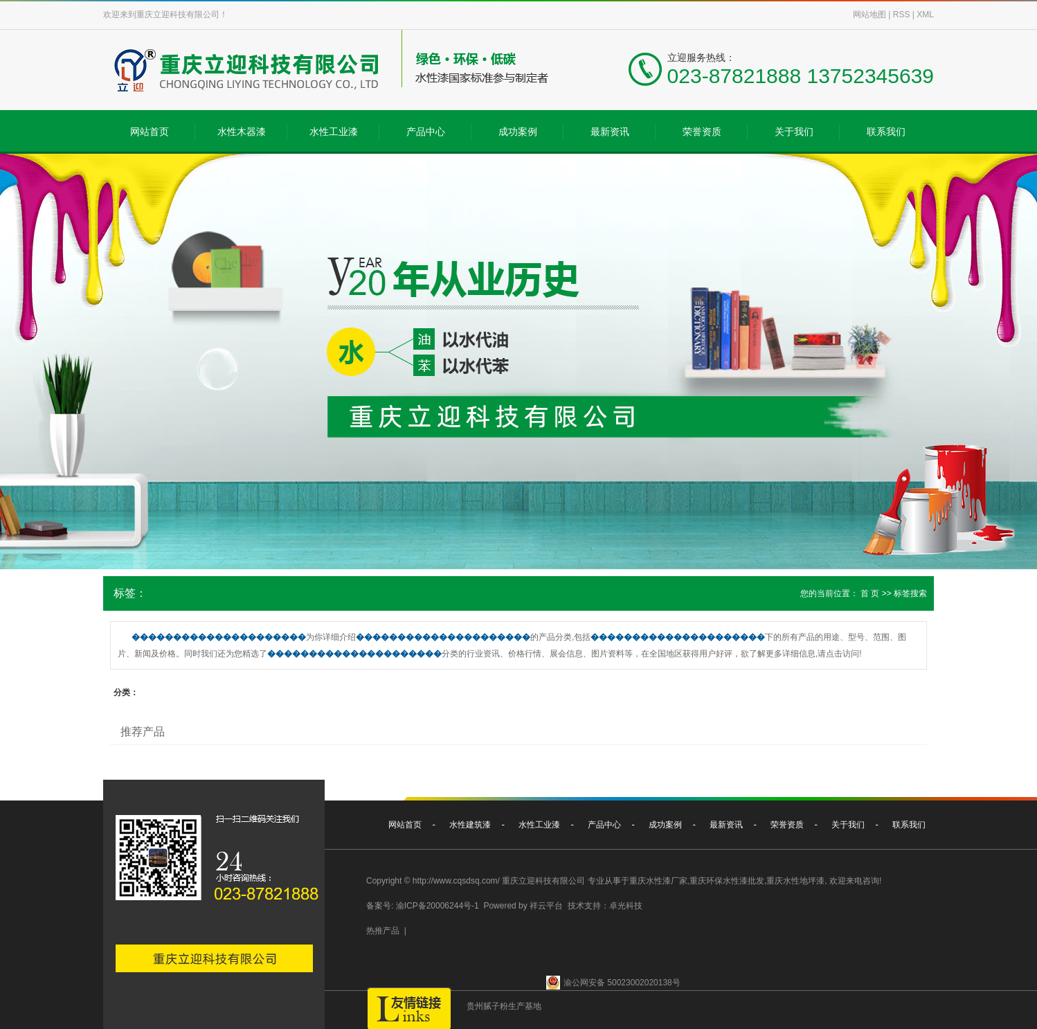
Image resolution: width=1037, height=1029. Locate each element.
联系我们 (886, 131)
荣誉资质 (702, 131)
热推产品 (382, 931)
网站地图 (869, 14)
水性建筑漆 (470, 825)
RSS (901, 14)
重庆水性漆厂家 (658, 881)
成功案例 (517, 131)
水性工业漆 (333, 131)
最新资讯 (609, 131)
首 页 (869, 593)
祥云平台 (546, 906)
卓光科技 (625, 906)
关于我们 (794, 131)
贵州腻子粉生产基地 (504, 1006)
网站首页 (149, 131)
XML (925, 14)
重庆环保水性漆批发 (726, 881)
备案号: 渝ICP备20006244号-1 (422, 906)
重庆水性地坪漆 (795, 881)
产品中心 (425, 131)
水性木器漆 (241, 131)
